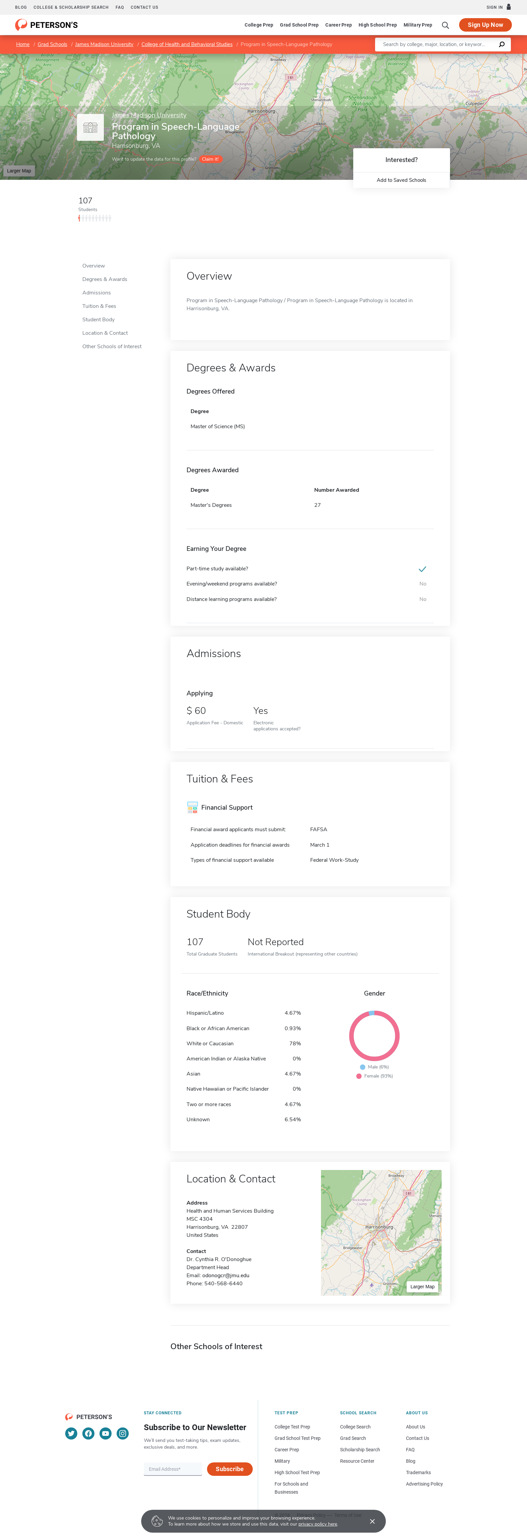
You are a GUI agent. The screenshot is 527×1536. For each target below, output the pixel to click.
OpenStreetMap (481, 57)
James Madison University (104, 44)
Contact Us (417, 1438)
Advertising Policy (424, 1484)
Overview (93, 266)
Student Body (98, 319)
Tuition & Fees (99, 306)
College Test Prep (292, 1426)
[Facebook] (88, 1433)
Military (282, 1461)
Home (23, 44)
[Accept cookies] (367, 1521)
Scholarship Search (360, 1449)
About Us (415, 1426)
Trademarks (418, 1472)
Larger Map (19, 170)
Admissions (96, 292)
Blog (21, 7)
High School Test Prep (297, 1472)
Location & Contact (105, 333)
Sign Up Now (485, 24)
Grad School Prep (299, 25)
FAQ (120, 7)
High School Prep (378, 25)
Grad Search (353, 1438)
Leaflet (446, 57)
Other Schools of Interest (111, 346)
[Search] (445, 24)
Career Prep (338, 25)
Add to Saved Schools (401, 180)
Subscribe (230, 1468)
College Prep (259, 25)
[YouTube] (105, 1433)
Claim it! (210, 159)
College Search (355, 1426)
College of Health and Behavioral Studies (187, 44)
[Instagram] (123, 1433)
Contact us (144, 7)
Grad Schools (52, 44)
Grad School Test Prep (298, 1438)
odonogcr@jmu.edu (225, 1275)
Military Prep (418, 25)
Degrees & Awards (104, 279)
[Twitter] (71, 1433)
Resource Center (357, 1461)
